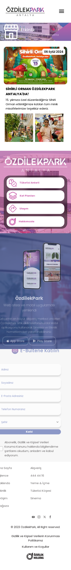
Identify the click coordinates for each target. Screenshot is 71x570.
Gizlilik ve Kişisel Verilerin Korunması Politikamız (35, 544)
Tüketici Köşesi (31, 497)
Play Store (33, 346)
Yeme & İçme (30, 489)
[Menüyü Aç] (61, 11)
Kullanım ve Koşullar (35, 553)
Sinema (26, 505)
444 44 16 (28, 482)
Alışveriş (26, 474)
